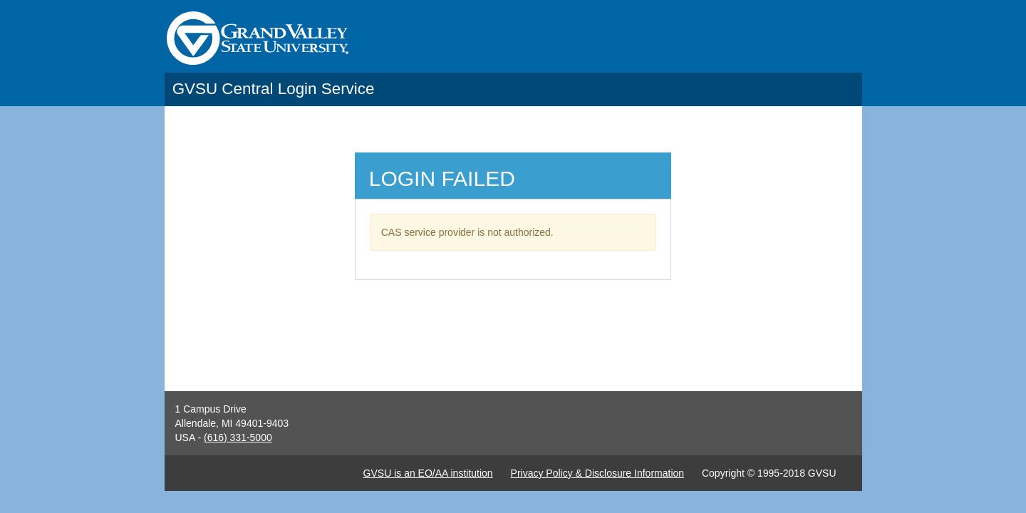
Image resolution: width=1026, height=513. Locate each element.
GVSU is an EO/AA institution (428, 473)
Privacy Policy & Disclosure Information (598, 473)
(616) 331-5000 (238, 437)
